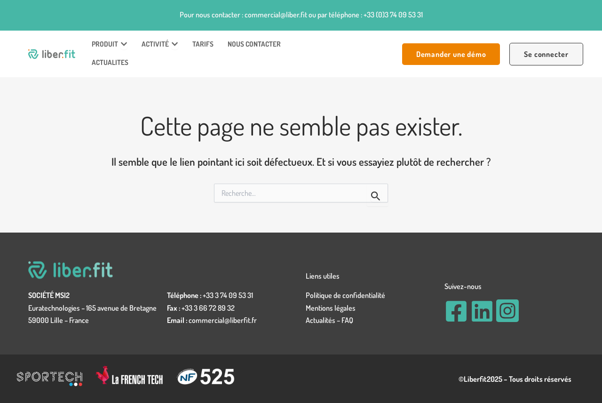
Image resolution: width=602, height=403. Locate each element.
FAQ (347, 320)
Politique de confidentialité (345, 295)
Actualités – (323, 320)
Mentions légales (331, 308)
